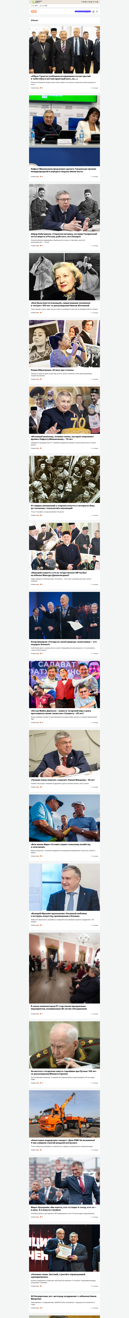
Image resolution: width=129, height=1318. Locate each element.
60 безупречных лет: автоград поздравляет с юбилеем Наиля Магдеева (63, 1297)
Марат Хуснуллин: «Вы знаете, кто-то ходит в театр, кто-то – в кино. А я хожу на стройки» (63, 1208)
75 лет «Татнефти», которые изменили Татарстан (47, 512)
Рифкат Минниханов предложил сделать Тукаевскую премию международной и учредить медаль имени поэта (63, 170)
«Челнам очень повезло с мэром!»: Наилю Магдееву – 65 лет (63, 780)
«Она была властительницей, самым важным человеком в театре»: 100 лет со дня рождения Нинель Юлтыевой (60, 304)
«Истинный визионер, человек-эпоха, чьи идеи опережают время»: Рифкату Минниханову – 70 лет (62, 438)
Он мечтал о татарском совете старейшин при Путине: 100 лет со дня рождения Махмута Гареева (63, 1072)
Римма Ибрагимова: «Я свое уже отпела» (52, 370)
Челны (33, 5)
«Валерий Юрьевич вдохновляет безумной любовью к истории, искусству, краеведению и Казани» (59, 914)
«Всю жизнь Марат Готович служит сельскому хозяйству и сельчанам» (60, 845)
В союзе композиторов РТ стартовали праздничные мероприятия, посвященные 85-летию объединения (59, 1007)
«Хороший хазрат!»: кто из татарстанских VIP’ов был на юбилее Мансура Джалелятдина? (59, 574)
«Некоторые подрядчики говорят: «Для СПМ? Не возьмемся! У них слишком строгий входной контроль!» (63, 1141)
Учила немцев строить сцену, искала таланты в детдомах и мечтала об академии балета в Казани (64, 309)
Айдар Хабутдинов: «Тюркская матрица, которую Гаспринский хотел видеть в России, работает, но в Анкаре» (64, 235)
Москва (42, 5)
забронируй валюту (38, 2)
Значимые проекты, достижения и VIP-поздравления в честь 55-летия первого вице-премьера (62, 1213)
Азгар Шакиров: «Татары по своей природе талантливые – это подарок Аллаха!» (64, 643)
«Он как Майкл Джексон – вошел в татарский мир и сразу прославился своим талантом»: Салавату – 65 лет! (61, 712)
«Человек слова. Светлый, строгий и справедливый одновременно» (58, 1275)
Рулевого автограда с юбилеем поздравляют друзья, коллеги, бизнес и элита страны (60, 783)
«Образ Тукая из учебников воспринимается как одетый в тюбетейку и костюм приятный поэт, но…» (61, 77)
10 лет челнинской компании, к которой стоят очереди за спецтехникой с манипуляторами (62, 1146)
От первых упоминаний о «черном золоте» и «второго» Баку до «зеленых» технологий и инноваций (63, 507)
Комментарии (37, 88)
